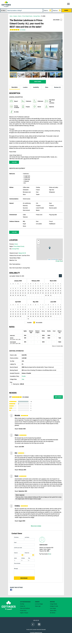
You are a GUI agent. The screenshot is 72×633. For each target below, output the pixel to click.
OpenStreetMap (55, 259)
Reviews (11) (57, 87)
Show (49, 554)
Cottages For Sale (54, 606)
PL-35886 (43, 16)
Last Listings (53, 608)
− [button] (38, 243)
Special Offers (53, 610)
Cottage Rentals (53, 604)
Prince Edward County (19, 246)
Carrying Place (15, 249)
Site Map (22, 604)
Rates (46, 87)
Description (15, 87)
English (21, 613)
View (23, 379)
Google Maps (59, 261)
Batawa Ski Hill (22, 253)
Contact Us (22, 606)
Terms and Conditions (25, 608)
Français (26, 613)
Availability (36, 87)
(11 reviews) (22, 30)
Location (25, 87)
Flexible (24, 376)
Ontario (16, 244)
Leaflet (49, 259)
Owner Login (38, 606)
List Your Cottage (39, 604)
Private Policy (23, 610)
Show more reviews (36, 526)
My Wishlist (52, 613)
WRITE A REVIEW (58, 397)
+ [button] (38, 240)
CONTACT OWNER (37, 82)
